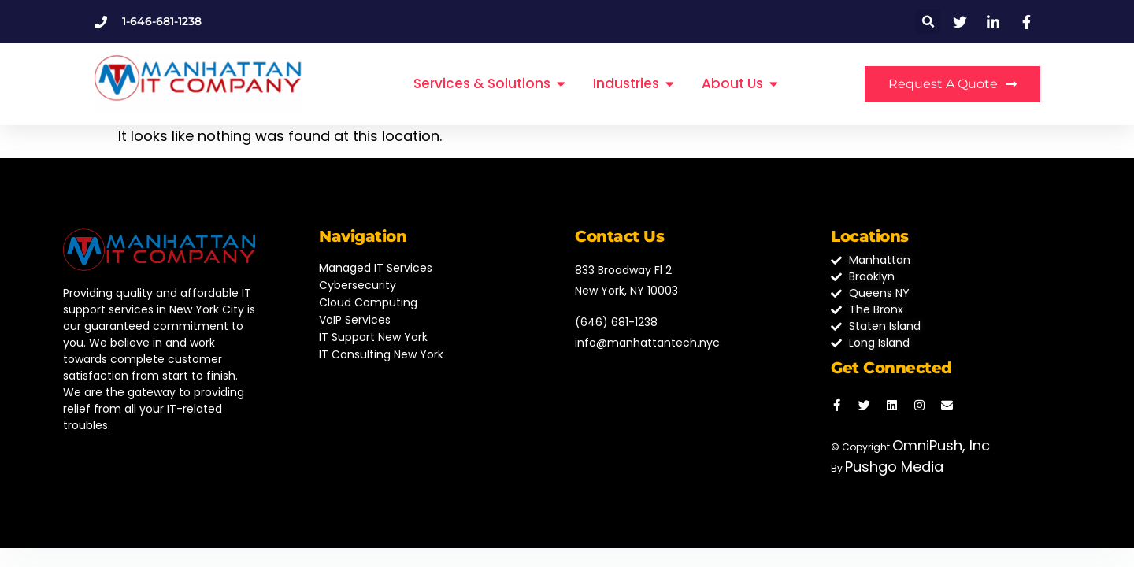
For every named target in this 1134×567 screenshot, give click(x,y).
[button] (928, 21)
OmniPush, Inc (941, 445)
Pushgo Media (894, 466)
